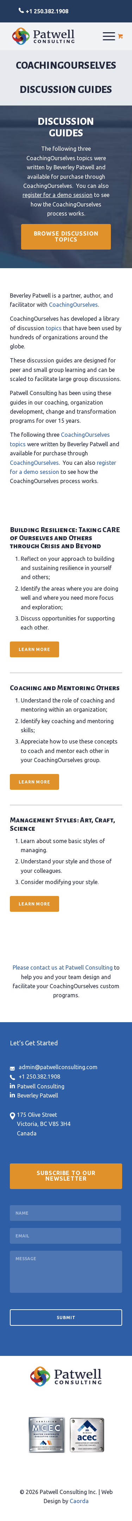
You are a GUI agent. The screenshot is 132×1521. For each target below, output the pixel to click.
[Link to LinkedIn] (37, 1086)
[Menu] (109, 36)
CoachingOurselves (73, 304)
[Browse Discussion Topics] (66, 237)
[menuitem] (109, 36)
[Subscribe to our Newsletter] (66, 1176)
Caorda (79, 1501)
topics (54, 328)
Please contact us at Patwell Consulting (63, 967)
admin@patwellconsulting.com (58, 1067)
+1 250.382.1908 (47, 11)
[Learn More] (34, 649)
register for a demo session (58, 195)
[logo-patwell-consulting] (43, 36)
